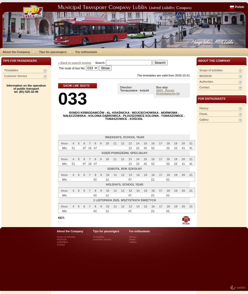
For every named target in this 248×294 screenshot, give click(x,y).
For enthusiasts (87, 51)
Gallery (203, 119)
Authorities (206, 81)
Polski (239, 7)
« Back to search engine (74, 62)
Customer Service (15, 76)
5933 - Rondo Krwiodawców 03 (168, 92)
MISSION (205, 76)
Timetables (11, 70)
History (203, 108)
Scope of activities (211, 70)
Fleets (203, 113)
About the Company (17, 51)
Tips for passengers (53, 51)
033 (72, 98)
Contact (204, 87)
